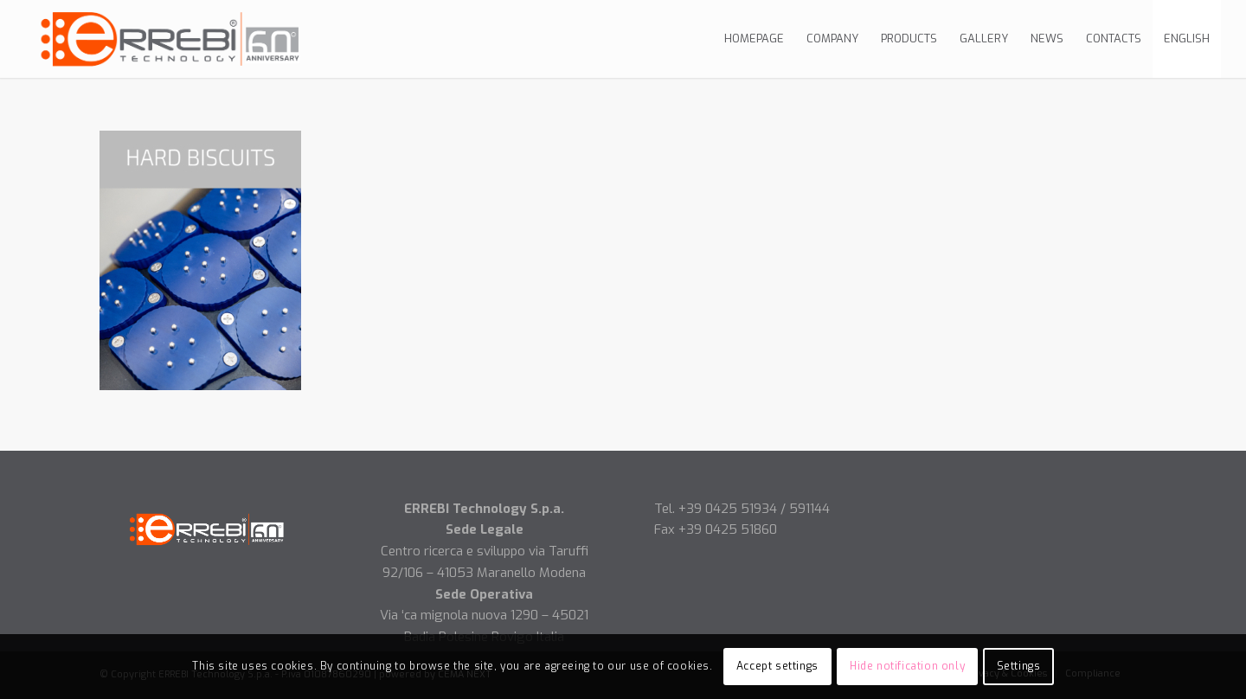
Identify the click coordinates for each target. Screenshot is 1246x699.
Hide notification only (907, 666)
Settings (1019, 666)
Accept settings (777, 666)
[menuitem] (754, 39)
